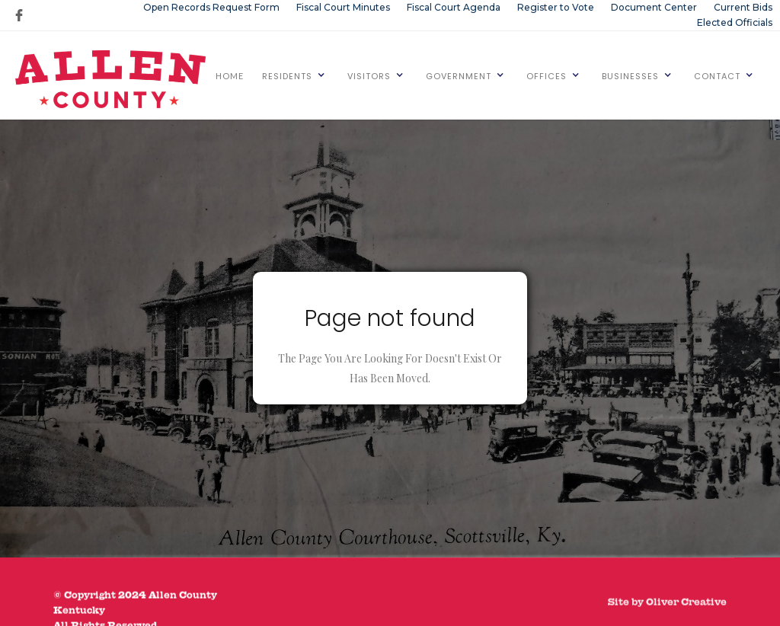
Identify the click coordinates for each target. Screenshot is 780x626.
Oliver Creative (686, 611)
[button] (294, 75)
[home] (110, 79)
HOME (230, 76)
